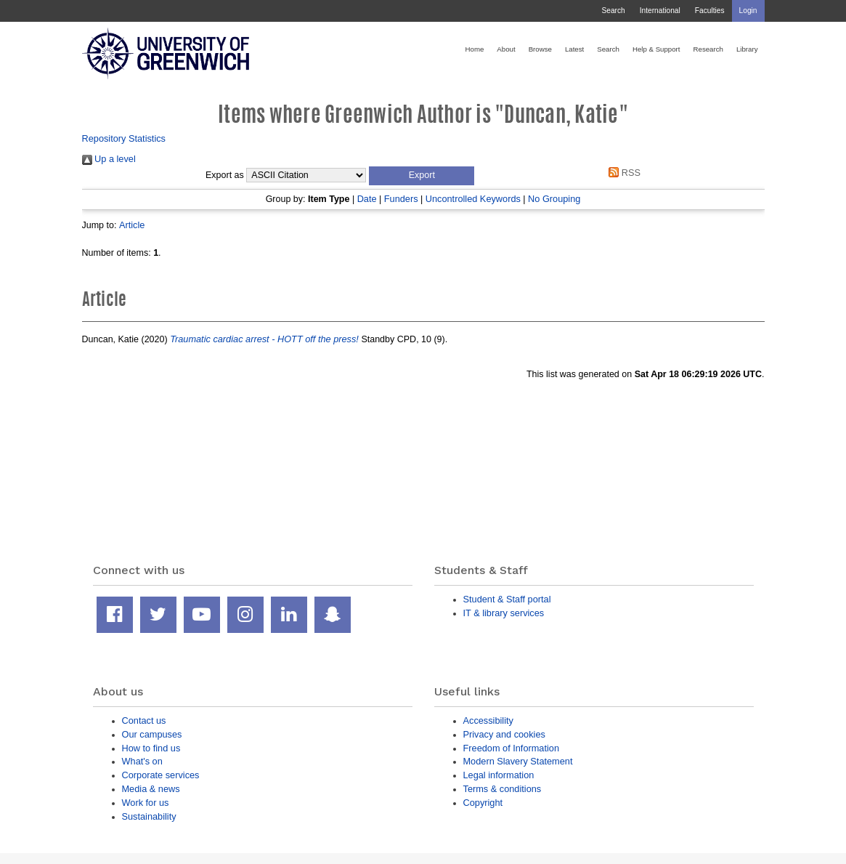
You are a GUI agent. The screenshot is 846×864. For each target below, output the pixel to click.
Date (367, 198)
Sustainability (149, 816)
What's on (142, 761)
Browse (540, 49)
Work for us (145, 802)
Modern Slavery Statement (518, 761)
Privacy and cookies (504, 734)
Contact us (144, 720)
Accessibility (488, 720)
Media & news (151, 788)
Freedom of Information (511, 748)
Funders (401, 198)
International (660, 11)
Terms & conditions (502, 788)
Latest (574, 49)
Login (748, 11)
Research (708, 49)
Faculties (710, 11)
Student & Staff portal (507, 599)
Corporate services (161, 775)
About (506, 49)
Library (747, 49)
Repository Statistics (124, 138)
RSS (622, 172)
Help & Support (656, 49)
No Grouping (554, 198)
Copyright (483, 802)
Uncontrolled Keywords (473, 198)
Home (474, 49)
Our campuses (152, 734)
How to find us (151, 748)
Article (132, 224)
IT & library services (504, 612)
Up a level (109, 158)
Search (613, 11)
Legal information (498, 775)
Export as (225, 175)
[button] (421, 175)
